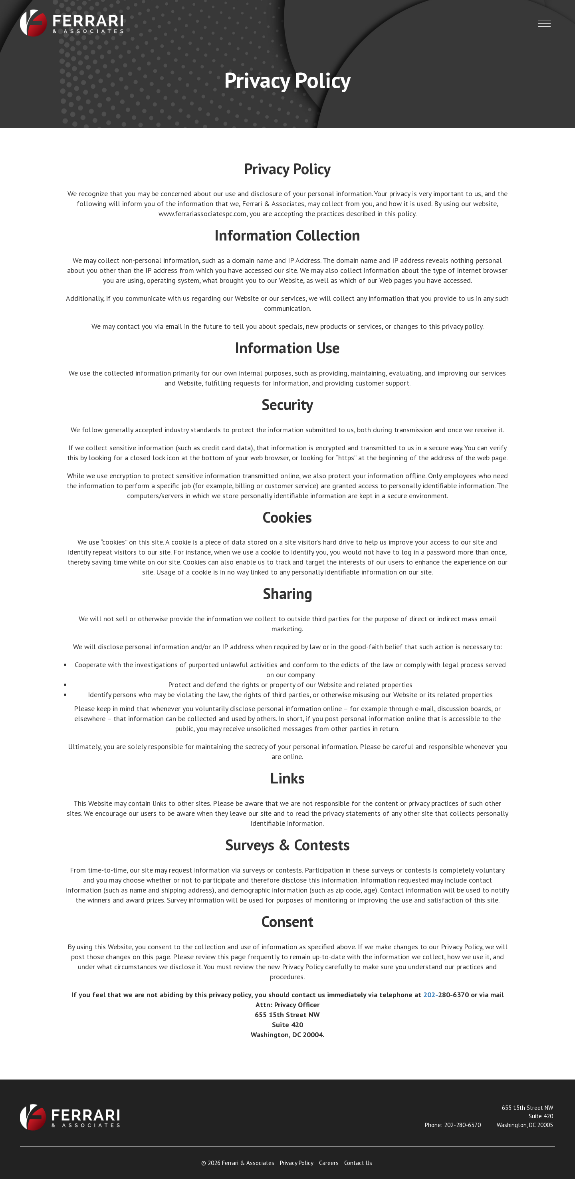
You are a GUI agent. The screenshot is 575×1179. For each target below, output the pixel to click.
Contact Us (358, 1163)
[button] (544, 23)
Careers (329, 1163)
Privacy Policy (296, 1163)
